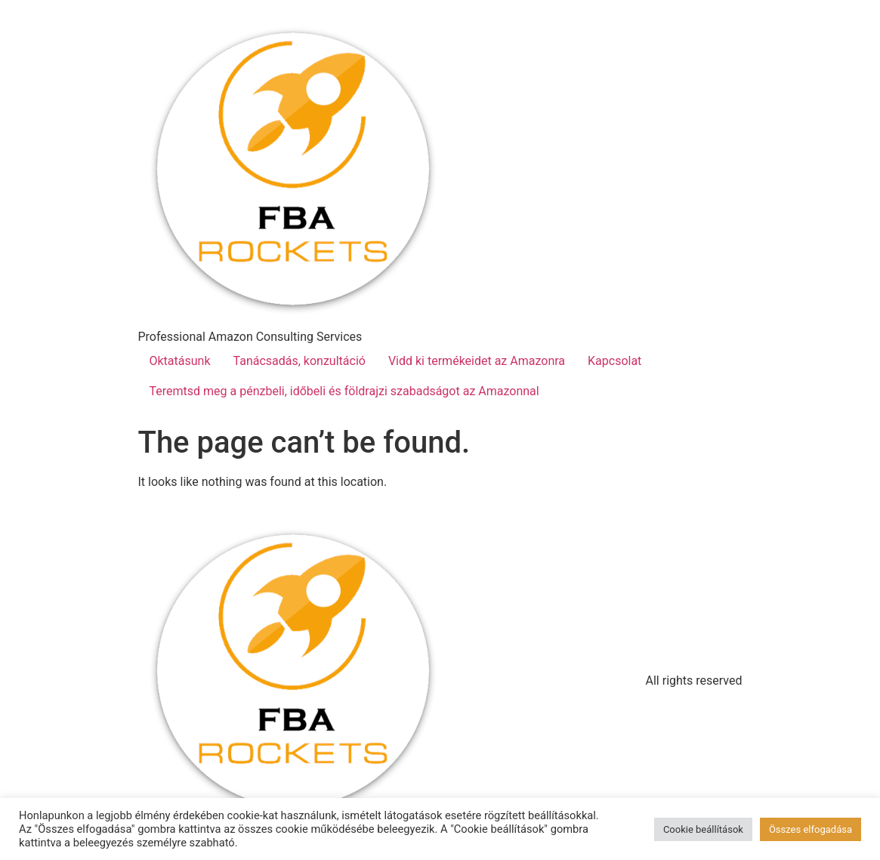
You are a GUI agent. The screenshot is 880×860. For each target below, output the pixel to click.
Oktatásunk (180, 361)
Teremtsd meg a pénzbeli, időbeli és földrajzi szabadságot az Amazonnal (344, 391)
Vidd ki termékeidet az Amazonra (476, 361)
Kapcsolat (614, 361)
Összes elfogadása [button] (810, 829)
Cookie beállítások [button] (703, 829)
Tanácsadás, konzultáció (299, 361)
